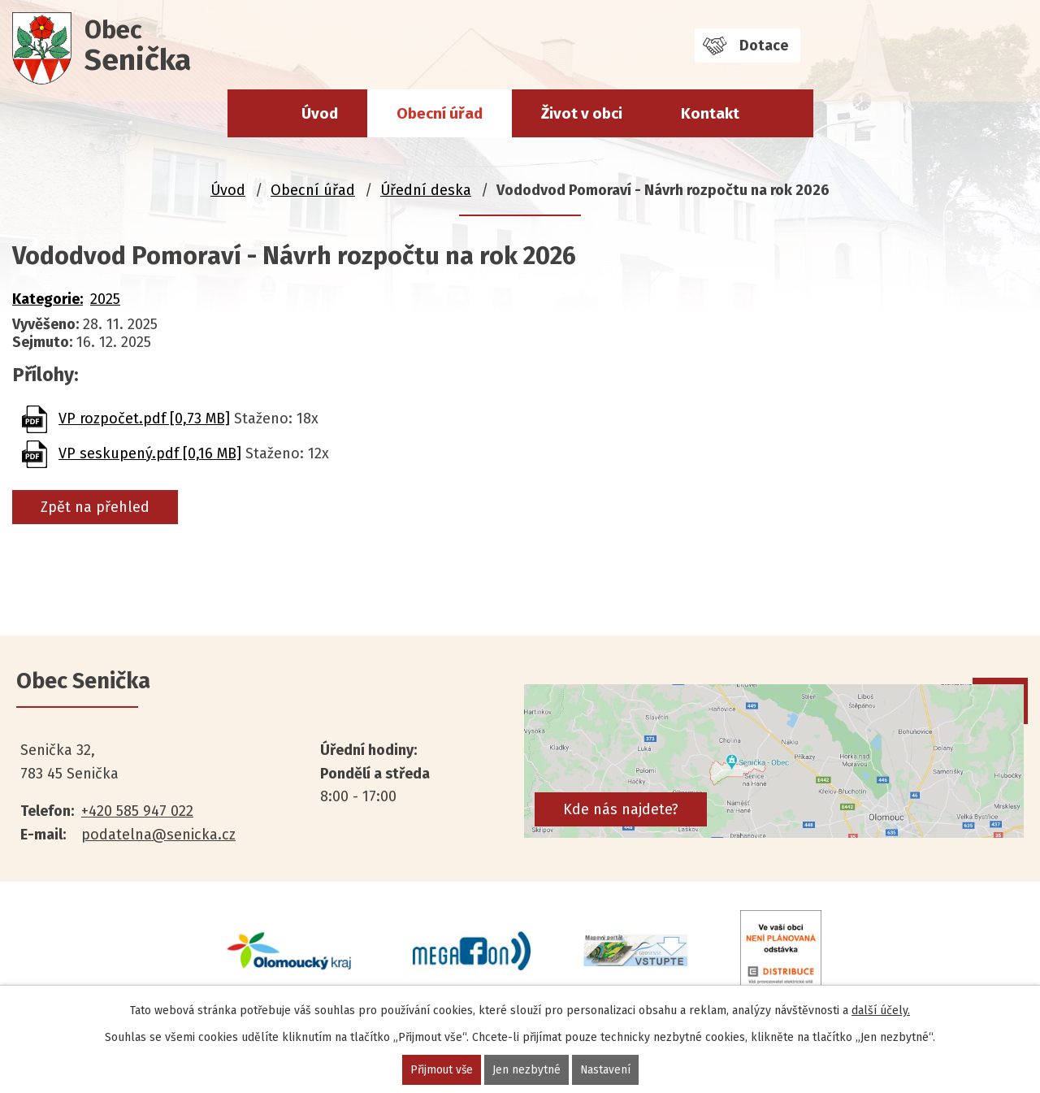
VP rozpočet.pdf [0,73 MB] (144, 418)
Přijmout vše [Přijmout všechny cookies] (441, 1070)
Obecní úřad (439, 113)
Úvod (319, 113)
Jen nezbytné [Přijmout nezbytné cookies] (526, 1070)
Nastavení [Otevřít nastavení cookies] (605, 1070)
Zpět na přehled (95, 507)
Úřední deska (425, 190)
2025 (105, 299)
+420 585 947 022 (137, 811)
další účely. (881, 1010)
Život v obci (581, 113)
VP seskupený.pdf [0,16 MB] (149, 453)
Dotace (763, 45)
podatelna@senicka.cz (158, 835)
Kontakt (710, 113)
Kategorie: (47, 299)
